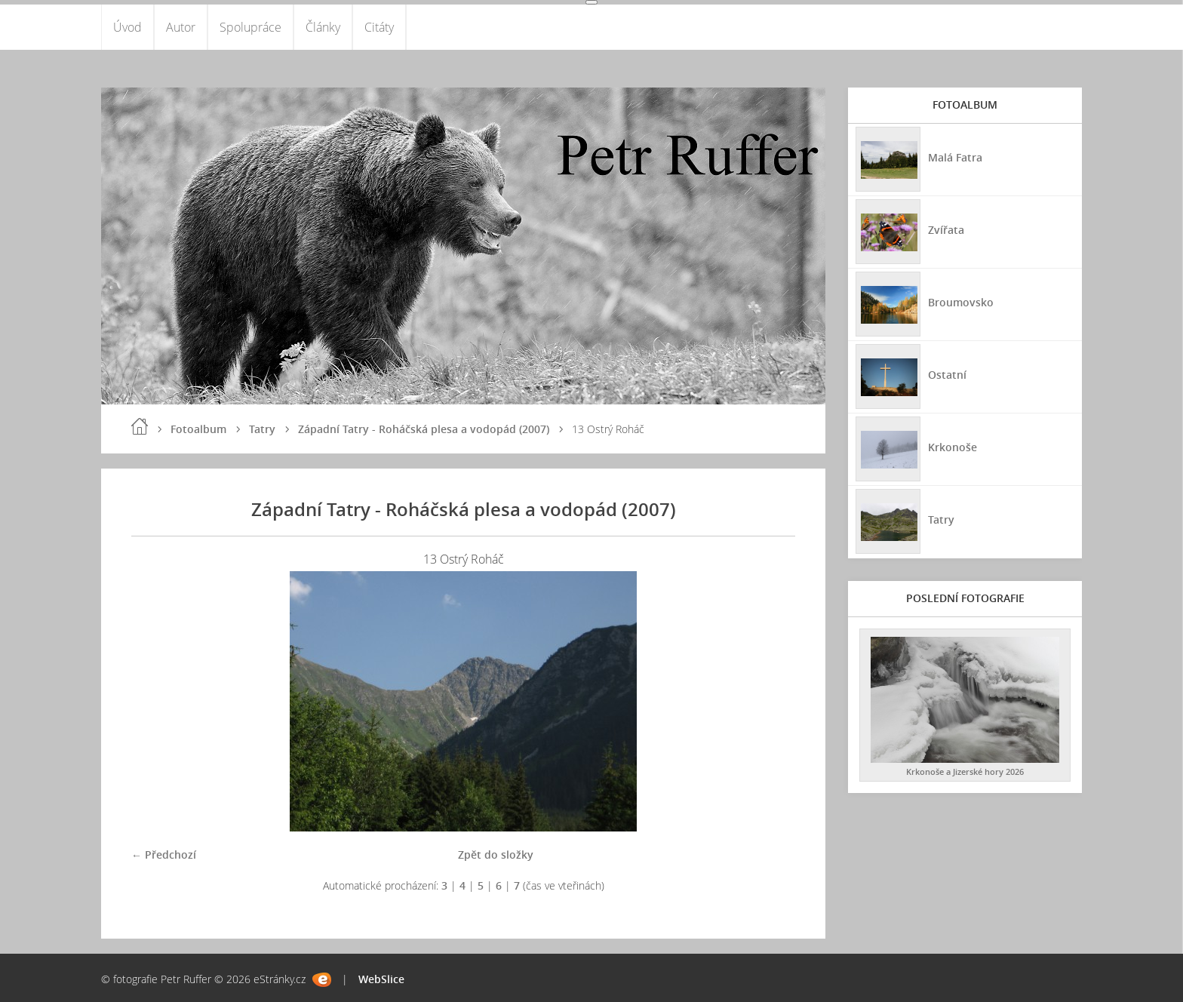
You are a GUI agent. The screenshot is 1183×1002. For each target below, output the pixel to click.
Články (323, 27)
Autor (180, 27)
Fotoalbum (198, 429)
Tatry (262, 429)
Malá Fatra (955, 157)
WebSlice (381, 979)
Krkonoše (952, 447)
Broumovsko (961, 302)
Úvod (127, 27)
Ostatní (947, 374)
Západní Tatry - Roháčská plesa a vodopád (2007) (423, 429)
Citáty (379, 27)
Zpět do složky (495, 854)
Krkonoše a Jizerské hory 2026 (965, 771)
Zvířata (946, 230)
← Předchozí (163, 854)
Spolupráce (250, 27)
